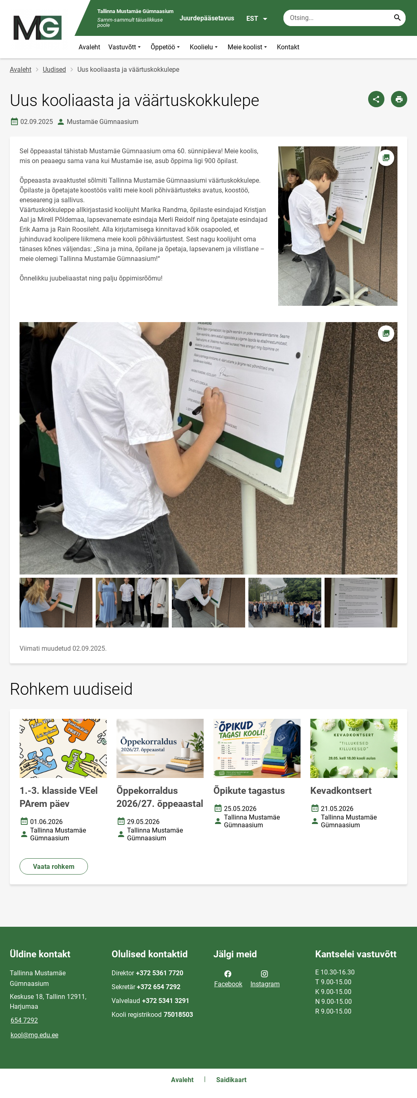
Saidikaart (231, 1080)
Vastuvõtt (125, 47)
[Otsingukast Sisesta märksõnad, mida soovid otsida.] (344, 18)
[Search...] (397, 18)
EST (257, 19)
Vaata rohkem (54, 866)
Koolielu (204, 47)
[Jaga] (376, 99)
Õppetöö (166, 47)
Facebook (228, 978)
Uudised (54, 69)
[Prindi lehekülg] (399, 99)
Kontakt (288, 47)
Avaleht (89, 47)
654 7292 (24, 1020)
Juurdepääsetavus (207, 18)
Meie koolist (248, 47)
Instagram (265, 978)
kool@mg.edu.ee (34, 1035)
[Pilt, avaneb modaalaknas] (208, 448)
